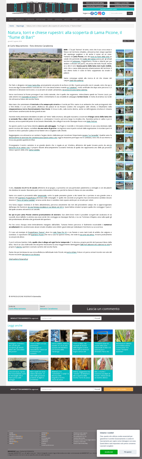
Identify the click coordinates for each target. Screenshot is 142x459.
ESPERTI (83, 19)
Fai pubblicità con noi (80, 436)
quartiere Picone (37, 234)
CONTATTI (122, 19)
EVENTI (75, 19)
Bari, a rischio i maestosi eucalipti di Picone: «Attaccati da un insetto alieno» (102, 375)
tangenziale (42, 195)
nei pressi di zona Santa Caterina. (74, 90)
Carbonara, (76, 61)
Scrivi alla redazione (80, 434)
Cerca (130, 13)
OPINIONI (58, 19)
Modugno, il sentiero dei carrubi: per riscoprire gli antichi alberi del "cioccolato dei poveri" (16, 348)
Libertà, (19, 247)
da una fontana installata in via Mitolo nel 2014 (46, 207)
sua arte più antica (87, 234)
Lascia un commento (103, 308)
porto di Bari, (72, 252)
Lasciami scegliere (106, 446)
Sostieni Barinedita (79, 438)
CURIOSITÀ (30, 19)
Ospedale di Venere (29, 97)
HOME (11, 19)
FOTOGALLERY (93, 19)
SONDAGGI (45, 440)
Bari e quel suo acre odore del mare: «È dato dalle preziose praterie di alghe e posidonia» (37, 376)
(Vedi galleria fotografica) (18, 259)
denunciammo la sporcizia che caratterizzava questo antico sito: (33, 137)
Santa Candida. (34, 150)
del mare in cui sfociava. (31, 254)
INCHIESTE (20, 19)
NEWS (11, 443)
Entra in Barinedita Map (81, 443)
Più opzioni (127, 452)
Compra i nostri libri (80, 441)
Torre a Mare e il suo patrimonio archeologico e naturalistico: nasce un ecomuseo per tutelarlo (38, 348)
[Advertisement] (60, 168)
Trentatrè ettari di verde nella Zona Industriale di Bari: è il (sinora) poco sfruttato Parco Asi (103, 348)
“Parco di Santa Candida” (26, 200)
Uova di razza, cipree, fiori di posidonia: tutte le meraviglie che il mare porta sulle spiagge (17, 376)
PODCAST (111, 19)
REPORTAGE (40, 19)
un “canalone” (72, 87)
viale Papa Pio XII (60, 232)
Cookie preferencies (48, 445)
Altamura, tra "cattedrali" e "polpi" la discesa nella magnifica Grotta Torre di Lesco (60, 376)
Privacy (44, 443)
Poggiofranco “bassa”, (37, 232)
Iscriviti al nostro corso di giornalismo (85, 440)
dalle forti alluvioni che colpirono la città (95, 244)
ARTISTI (67, 19)
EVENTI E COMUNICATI (16, 438)
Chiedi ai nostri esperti (80, 433)
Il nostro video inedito (118, 389)
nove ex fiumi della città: (100, 56)
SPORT (50, 19)
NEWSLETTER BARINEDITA (24, 318)
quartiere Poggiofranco (27, 198)
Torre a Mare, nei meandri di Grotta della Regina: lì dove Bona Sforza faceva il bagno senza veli (81, 348)
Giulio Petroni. (92, 121)
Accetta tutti (109, 452)
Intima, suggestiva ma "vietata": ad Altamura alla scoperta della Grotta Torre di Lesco (81, 375)
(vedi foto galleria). (77, 80)
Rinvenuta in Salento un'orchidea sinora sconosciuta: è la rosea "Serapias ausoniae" (123, 348)
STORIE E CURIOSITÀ (15, 436)
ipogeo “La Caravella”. (90, 135)
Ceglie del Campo (89, 59)
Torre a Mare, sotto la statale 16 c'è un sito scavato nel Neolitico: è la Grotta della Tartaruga (60, 348)
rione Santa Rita (33, 85)
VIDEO (103, 19)
